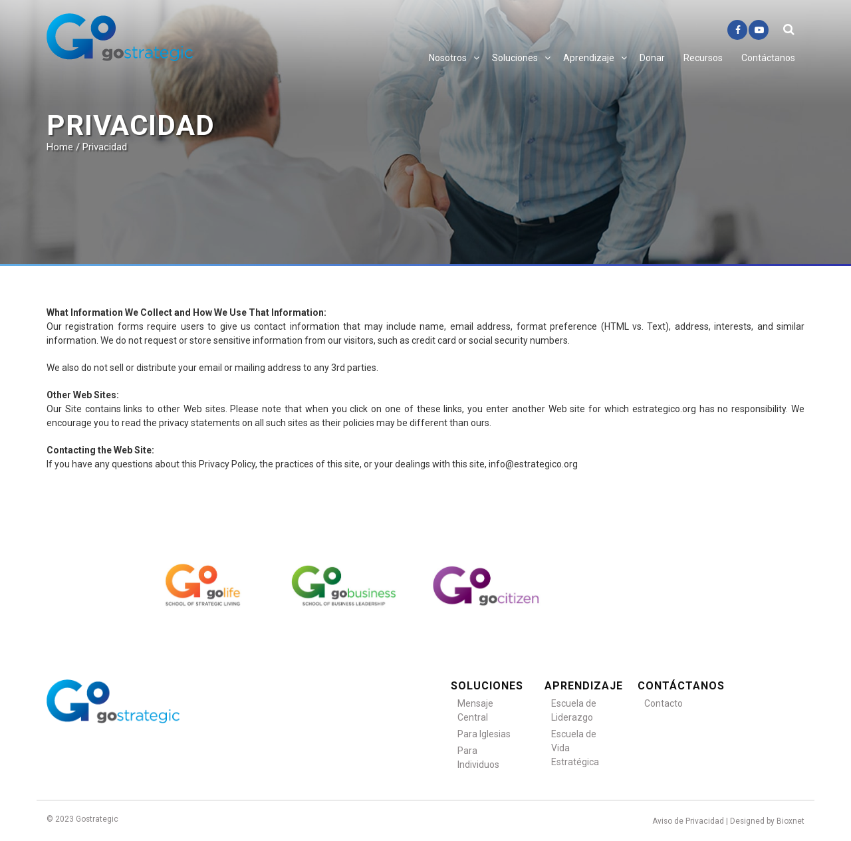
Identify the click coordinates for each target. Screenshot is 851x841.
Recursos (703, 58)
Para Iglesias (484, 734)
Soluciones (515, 58)
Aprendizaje (588, 58)
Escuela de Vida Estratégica (575, 748)
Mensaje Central (475, 710)
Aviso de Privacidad (688, 821)
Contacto (663, 703)
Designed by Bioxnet (767, 821)
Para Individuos (478, 757)
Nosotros (448, 58)
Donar (652, 58)
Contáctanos (768, 58)
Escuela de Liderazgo (573, 710)
